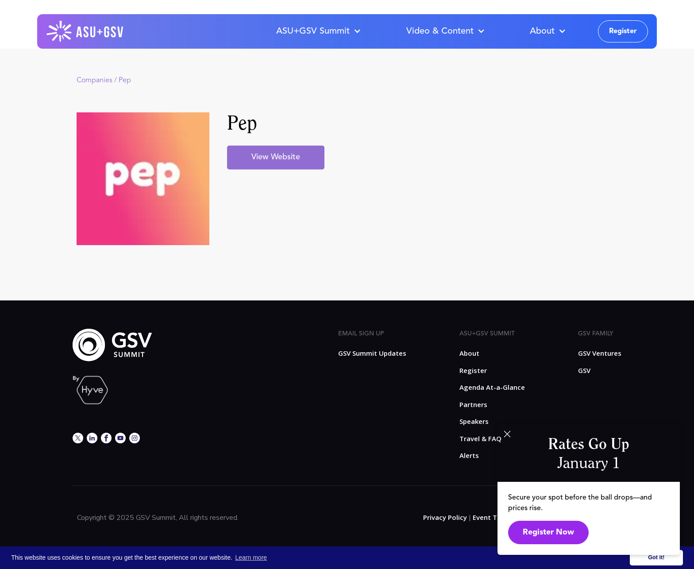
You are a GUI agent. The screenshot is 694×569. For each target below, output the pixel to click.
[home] (85, 31)
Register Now (548, 532)
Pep (125, 80)
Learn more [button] (251, 557)
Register (623, 31)
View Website (275, 157)
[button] (318, 31)
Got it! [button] (656, 557)
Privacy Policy (445, 517)
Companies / (98, 80)
